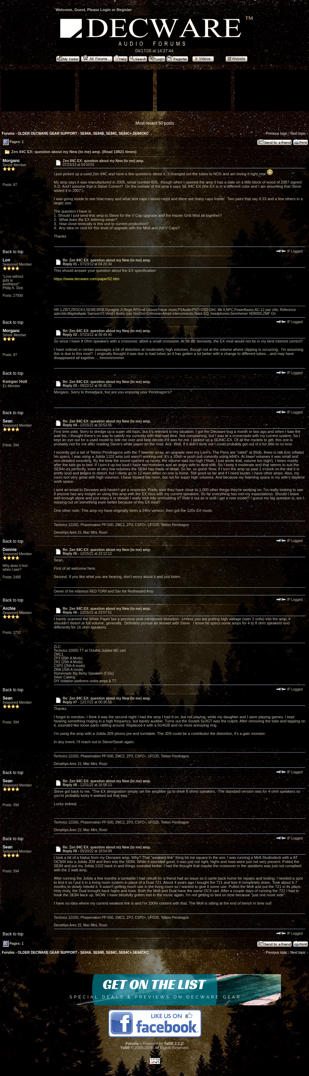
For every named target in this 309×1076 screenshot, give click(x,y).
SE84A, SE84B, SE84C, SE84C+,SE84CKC (114, 133)
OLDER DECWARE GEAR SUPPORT (47, 133)
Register (124, 10)
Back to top (13, 251)
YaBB (125, 1048)
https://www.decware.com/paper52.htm (87, 279)
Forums (8, 133)
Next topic (298, 133)
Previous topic (277, 133)
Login (105, 10)
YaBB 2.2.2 (173, 1043)
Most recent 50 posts (155, 123)
